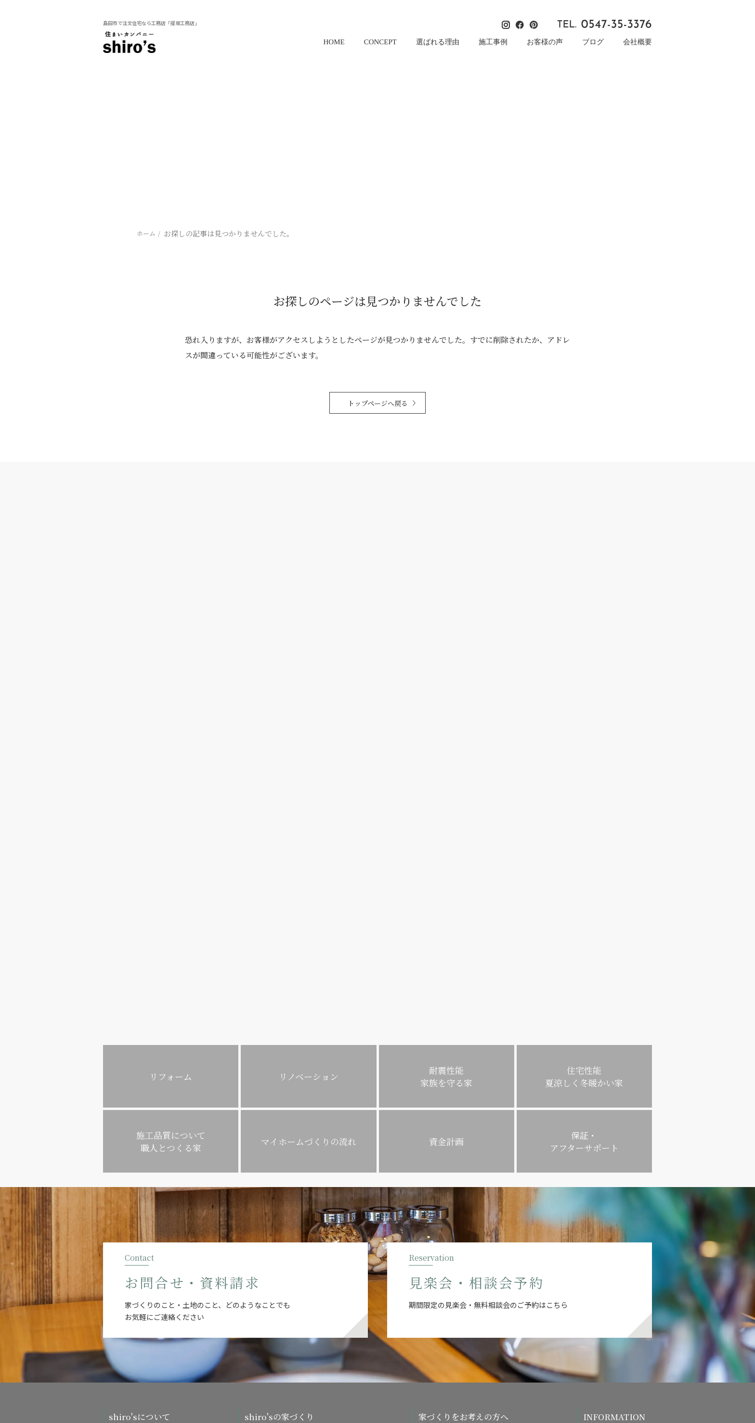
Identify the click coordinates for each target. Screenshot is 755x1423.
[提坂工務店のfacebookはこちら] (634, 1338)
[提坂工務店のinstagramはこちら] (620, 1338)
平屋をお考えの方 (443, 1195)
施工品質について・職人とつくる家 (294, 1128)
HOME (333, 42)
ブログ (593, 42)
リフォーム (434, 1094)
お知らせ (595, 1128)
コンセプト (124, 1094)
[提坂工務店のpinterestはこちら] (648, 1338)
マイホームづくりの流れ (452, 1077)
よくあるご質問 (440, 1212)
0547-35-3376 (616, 25)
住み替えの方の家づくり (452, 1161)
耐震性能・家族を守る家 (279, 1094)
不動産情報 (260, 1144)
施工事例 (493, 42)
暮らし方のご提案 (443, 1128)
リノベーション (440, 1111)
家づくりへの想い (134, 1111)
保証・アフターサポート (279, 1195)
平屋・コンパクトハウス (452, 1178)
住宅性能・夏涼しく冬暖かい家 (288, 1111)
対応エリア (260, 1178)
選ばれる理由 (437, 42)
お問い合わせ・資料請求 (617, 1222)
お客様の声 (545, 42)
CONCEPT (380, 42)
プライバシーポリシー (614, 1144)
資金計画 (257, 1161)
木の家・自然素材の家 (276, 1077)
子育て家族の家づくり (449, 1144)
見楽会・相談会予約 (611, 1238)
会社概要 (637, 42)
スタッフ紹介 (127, 1144)
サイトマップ (602, 1161)
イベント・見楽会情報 (614, 1077)
